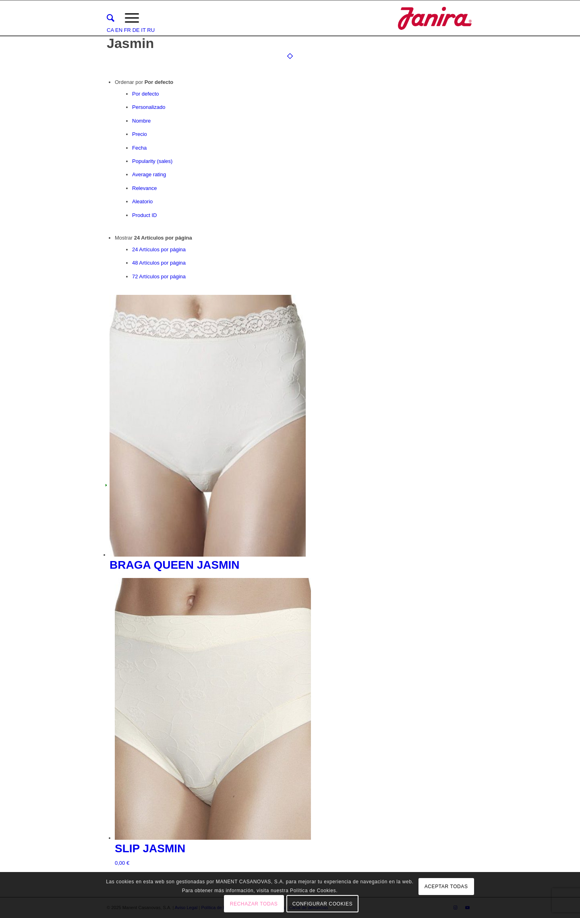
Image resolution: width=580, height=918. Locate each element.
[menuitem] (111, 18)
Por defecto (145, 94)
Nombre (141, 121)
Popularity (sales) (152, 161)
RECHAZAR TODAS (254, 904)
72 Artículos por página (159, 276)
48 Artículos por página (159, 263)
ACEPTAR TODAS (446, 886)
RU (151, 30)
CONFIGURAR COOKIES (322, 904)
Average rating (149, 174)
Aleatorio (142, 201)
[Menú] (132, 18)
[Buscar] (111, 18)
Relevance (144, 188)
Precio (139, 134)
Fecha (139, 148)
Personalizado (148, 107)
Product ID (144, 215)
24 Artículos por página (159, 249)
